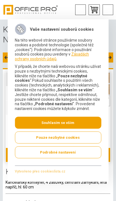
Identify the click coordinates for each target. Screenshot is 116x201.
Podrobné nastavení (58, 152)
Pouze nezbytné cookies (58, 137)
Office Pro (31, 9)
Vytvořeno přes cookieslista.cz (40, 171)
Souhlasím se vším (57, 123)
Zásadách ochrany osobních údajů (52, 56)
